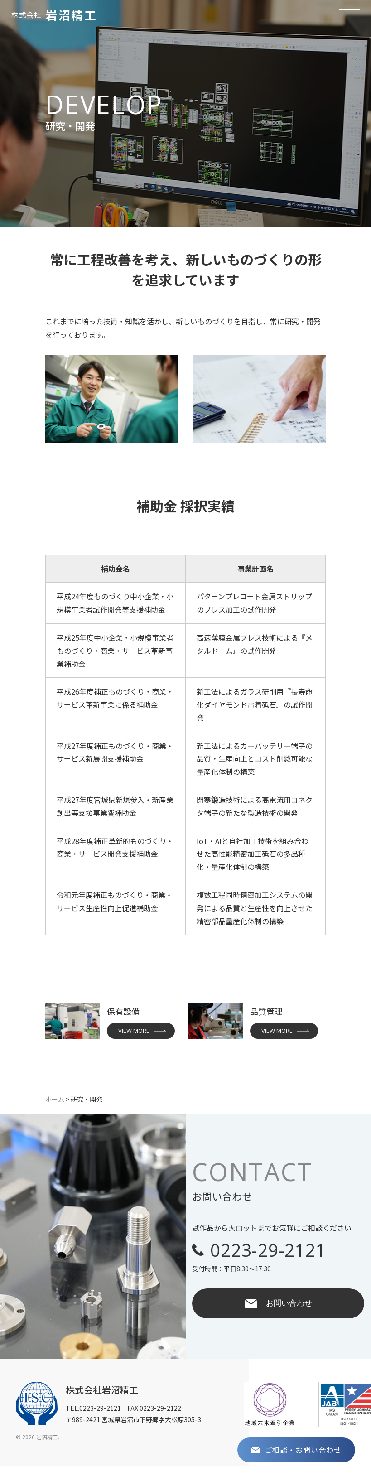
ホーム (54, 1099)
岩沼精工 (54, 15)
